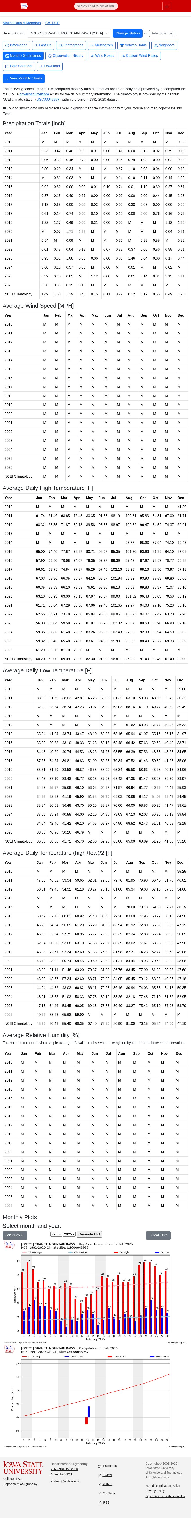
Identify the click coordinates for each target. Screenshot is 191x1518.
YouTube (106, 1493)
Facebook (107, 1466)
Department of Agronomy (20, 1484)
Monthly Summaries (23, 56)
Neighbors (164, 45)
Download (50, 66)
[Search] (96, 6)
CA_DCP (52, 23)
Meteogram (102, 45)
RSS (104, 1502)
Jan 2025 (14, 1235)
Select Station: (14, 33)
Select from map (162, 33)
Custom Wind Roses (140, 56)
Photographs (71, 45)
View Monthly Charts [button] (23, 78)
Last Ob (43, 45)
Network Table (133, 45)
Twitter (105, 1475)
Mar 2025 (158, 1235)
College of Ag (12, 1478)
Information (16, 45)
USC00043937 (48, 99)
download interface (34, 94)
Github (105, 1484)
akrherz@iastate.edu (65, 1481)
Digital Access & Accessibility (165, 1496)
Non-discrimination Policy (163, 1485)
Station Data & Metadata (22, 23)
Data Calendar (18, 66)
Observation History (65, 56)
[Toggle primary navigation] (166, 6)
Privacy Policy (155, 1491)
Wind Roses (102, 56)
